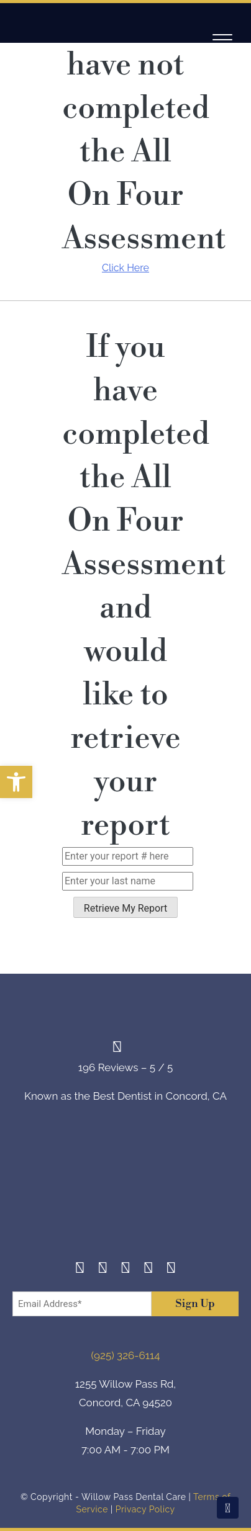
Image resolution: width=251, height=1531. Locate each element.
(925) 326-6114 (125, 1355)
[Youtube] (171, 1269)
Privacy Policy (145, 1509)
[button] (16, 782)
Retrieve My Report (125, 908)
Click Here (125, 268)
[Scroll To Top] (228, 1508)
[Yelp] (148, 1269)
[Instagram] (103, 1269)
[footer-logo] (125, 1191)
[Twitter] (126, 1269)
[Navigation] (222, 39)
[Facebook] (80, 1269)
